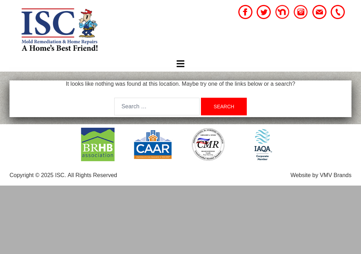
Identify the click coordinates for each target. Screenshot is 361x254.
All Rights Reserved (92, 175)
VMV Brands (335, 175)
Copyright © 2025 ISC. (38, 175)
